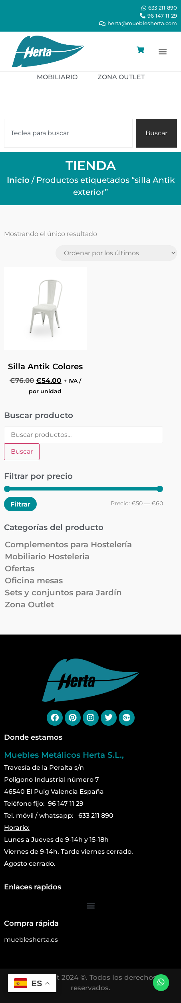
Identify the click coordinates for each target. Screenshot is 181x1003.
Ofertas (19, 568)
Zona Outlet (29, 604)
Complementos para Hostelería (68, 544)
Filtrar (20, 504)
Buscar (22, 451)
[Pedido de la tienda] (116, 253)
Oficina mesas (34, 580)
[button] (162, 51)
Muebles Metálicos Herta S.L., (64, 755)
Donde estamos (33, 737)
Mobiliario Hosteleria (47, 556)
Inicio (18, 180)
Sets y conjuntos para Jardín (63, 592)
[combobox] (68, 133)
